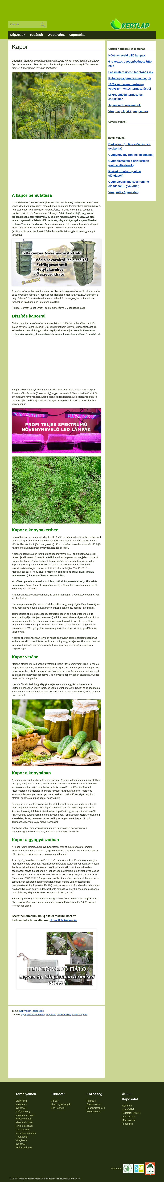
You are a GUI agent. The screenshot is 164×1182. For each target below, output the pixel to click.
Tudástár (36, 34)
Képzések (17, 34)
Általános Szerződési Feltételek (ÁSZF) (131, 1109)
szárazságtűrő (79, 1014)
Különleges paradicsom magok (129, 78)
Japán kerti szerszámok (124, 105)
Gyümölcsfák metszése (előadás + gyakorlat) (26, 1133)
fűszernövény (64, 1014)
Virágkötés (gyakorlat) (123, 192)
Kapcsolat (77, 34)
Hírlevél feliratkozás (63, 920)
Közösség (94, 1094)
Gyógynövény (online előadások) (131, 154)
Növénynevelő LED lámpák (126, 55)
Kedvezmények (24, 1147)
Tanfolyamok (26, 1094)
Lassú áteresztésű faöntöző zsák (130, 72)
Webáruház (57, 34)
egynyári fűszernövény (33, 1014)
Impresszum (128, 1116)
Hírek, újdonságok (60, 1104)
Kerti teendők (58, 1108)
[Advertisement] (82, 8)
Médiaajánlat (128, 1120)
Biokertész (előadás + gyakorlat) (21, 1104)
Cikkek (54, 1100)
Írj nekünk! (127, 1123)
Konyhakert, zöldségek (31, 1010)
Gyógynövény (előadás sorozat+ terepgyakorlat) (25, 1115)
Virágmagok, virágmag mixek (128, 111)
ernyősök (51, 1014)
